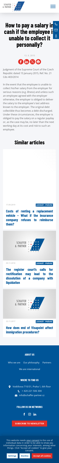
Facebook (24, 414)
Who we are (14, 362)
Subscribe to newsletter (29, 423)
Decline (25, 455)
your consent (32, 440)
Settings (12, 455)
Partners (46, 362)
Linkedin (34, 414)
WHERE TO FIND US (29, 380)
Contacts (56, 36)
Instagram (29, 414)
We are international (29, 369)
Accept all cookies (42, 455)
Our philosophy (31, 362)
